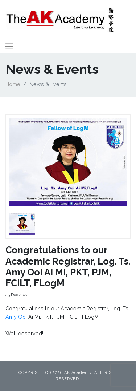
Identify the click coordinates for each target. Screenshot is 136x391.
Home (12, 84)
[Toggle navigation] (9, 46)
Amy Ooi (16, 317)
